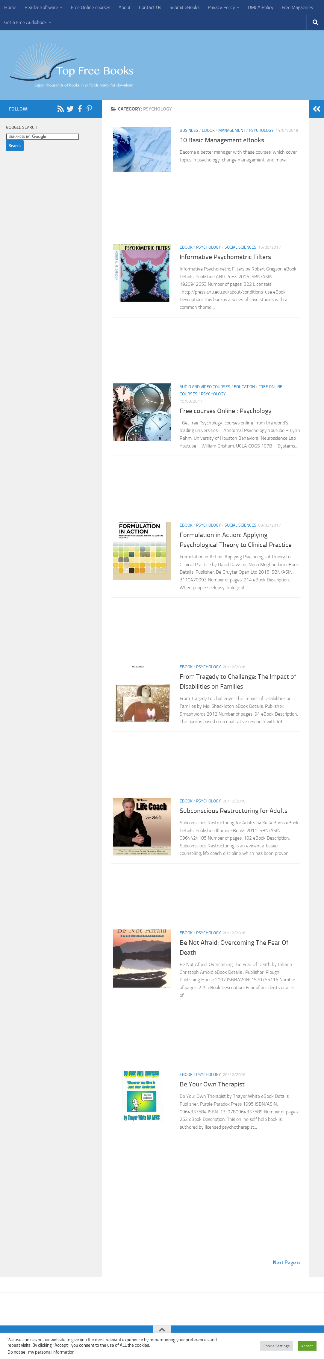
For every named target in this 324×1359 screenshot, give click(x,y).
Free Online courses (90, 7)
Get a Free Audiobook (25, 22)
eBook (208, 130)
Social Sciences (240, 248)
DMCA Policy (260, 7)
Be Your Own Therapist (212, 1086)
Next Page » (286, 1264)
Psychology (261, 130)
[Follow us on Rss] (60, 108)
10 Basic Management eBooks (222, 140)
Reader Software (41, 7)
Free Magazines (297, 7)
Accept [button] (307, 1346)
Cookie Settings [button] (277, 1346)
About (125, 7)
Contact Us (150, 7)
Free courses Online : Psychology (226, 412)
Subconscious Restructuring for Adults (233, 812)
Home (10, 7)
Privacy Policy (221, 7)
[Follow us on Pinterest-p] (89, 108)
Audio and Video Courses (205, 388)
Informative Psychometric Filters (226, 258)
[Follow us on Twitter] (70, 108)
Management (231, 130)
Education (244, 388)
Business (189, 130)
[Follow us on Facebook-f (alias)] (79, 108)
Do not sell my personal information (41, 1352)
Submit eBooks (184, 7)
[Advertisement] (205, 214)
